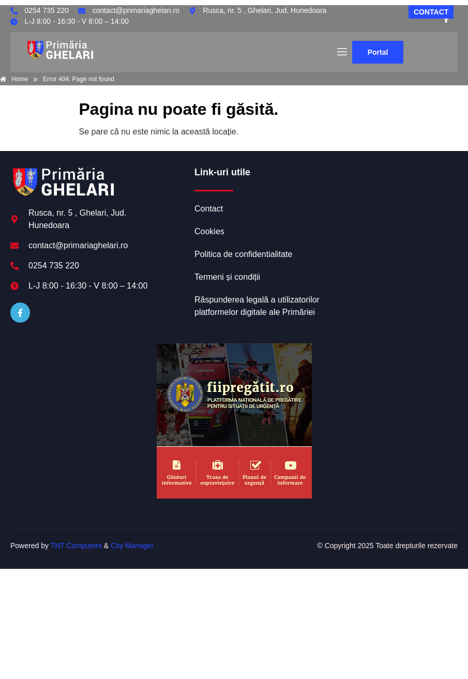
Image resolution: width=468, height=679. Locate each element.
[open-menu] (341, 52)
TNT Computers (76, 545)
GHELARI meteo (392, 205)
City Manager (132, 545)
